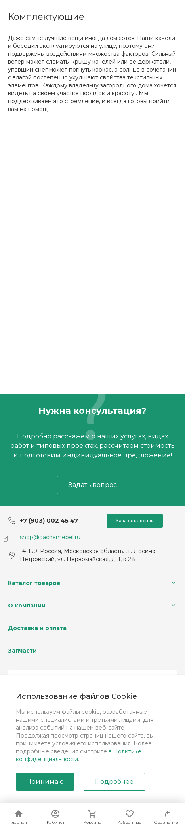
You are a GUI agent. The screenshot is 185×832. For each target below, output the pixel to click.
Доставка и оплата (37, 628)
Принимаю (45, 781)
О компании (27, 605)
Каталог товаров (34, 583)
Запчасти (22, 650)
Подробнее (114, 781)
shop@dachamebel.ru (50, 537)
